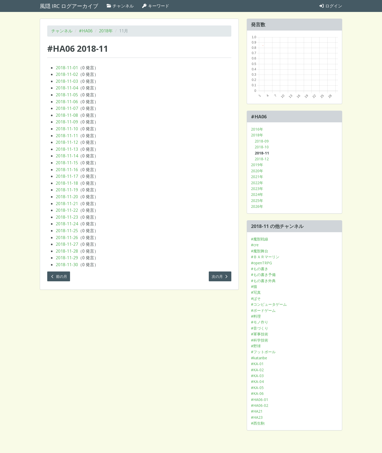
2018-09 (262, 141)
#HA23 (257, 417)
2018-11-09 (67, 122)
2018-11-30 (67, 265)
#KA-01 (257, 363)
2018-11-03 (67, 81)
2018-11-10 (67, 129)
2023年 (257, 188)
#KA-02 (257, 369)
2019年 (257, 164)
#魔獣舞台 (259, 250)
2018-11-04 (67, 88)
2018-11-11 (67, 136)
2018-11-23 (67, 217)
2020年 (257, 170)
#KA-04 (257, 381)
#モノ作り (259, 322)
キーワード (155, 6)
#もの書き (259, 268)
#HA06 (86, 31)
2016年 (257, 129)
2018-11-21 (67, 203)
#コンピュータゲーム (269, 304)
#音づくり (259, 328)
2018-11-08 (67, 115)
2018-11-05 (67, 95)
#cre (255, 244)
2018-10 (262, 146)
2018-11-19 (67, 190)
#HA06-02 (259, 405)
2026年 (257, 206)
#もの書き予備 (263, 274)
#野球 (256, 345)
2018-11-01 (67, 68)
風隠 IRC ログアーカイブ (69, 6)
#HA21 (257, 411)
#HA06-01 (259, 399)
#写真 (256, 292)
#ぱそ (256, 298)
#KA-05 (257, 387)
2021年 (257, 176)
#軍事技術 (259, 333)
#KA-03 (257, 375)
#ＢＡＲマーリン (265, 256)
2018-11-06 (67, 102)
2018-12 (262, 158)
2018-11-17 (67, 176)
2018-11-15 (67, 163)
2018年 (106, 31)
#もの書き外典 (263, 280)
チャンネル (120, 6)
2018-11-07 (67, 108)
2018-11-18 (67, 183)
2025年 (257, 200)
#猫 (254, 286)
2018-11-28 (67, 251)
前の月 (58, 276)
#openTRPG (261, 262)
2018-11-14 (67, 156)
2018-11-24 (67, 224)
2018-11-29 (67, 258)
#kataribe (259, 357)
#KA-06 (257, 393)
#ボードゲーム (263, 310)
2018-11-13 (67, 149)
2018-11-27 (67, 244)
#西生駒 (257, 423)
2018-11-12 (67, 142)
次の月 (220, 276)
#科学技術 (259, 340)
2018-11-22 (67, 210)
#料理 (256, 316)
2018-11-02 (67, 74)
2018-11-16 (67, 169)
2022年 (257, 182)
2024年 (257, 194)
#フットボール (263, 351)
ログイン (330, 6)
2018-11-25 (67, 231)
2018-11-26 (67, 237)
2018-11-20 (67, 197)
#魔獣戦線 (259, 238)
